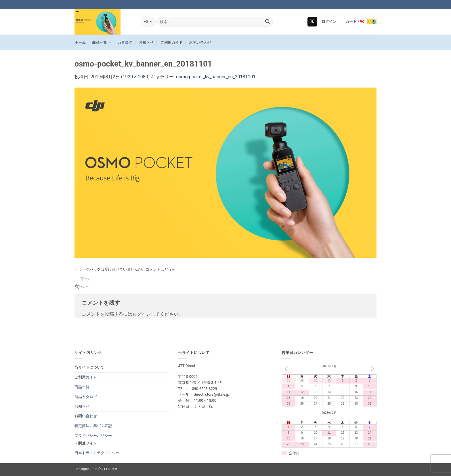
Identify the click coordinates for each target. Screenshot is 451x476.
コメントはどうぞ (160, 269)
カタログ (124, 42)
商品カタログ (85, 397)
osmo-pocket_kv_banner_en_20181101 (215, 76)
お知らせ (146, 42)
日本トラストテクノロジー (96, 453)
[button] (329, 21)
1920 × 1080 (135, 76)
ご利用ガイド (171, 42)
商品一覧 (101, 42)
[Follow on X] (312, 21)
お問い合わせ (200, 42)
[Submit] (268, 21)
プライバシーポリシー (93, 435)
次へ (81, 286)
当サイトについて (89, 367)
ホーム (80, 42)
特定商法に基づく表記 (93, 426)
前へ (81, 279)
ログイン (141, 314)
